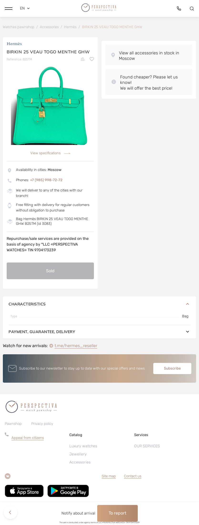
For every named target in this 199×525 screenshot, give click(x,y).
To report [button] (117, 513)
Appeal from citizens (27, 438)
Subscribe (172, 368)
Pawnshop (13, 424)
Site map (109, 476)
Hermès (14, 44)
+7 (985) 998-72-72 (46, 180)
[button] (8, 8)
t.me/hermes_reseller (76, 345)
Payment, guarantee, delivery (99, 332)
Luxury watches (83, 446)
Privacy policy (42, 424)
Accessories (80, 462)
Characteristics (99, 304)
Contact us (132, 476)
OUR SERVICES (147, 446)
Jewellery (78, 454)
